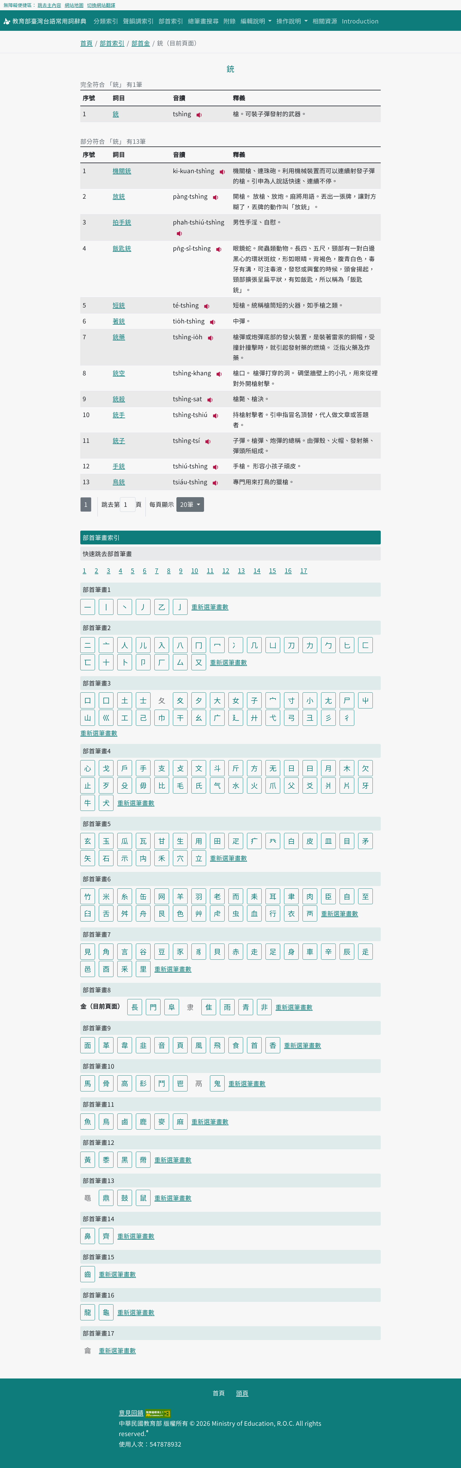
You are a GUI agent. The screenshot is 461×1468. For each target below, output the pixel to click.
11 (210, 570)
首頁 (86, 42)
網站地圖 (74, 5)
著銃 (119, 320)
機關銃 (122, 170)
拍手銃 (122, 221)
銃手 (119, 414)
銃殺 (119, 398)
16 (288, 570)
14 (256, 570)
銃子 (119, 440)
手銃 (119, 465)
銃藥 (119, 336)
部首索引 (170, 20)
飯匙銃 (122, 248)
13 (241, 570)
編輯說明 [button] (253, 20)
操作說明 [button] (289, 20)
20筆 (187, 504)
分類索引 (105, 20)
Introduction (360, 20)
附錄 (229, 20)
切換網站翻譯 (101, 5)
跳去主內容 (49, 5)
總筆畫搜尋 (203, 20)
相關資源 (325, 20)
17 (303, 570)
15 (272, 570)
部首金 (140, 42)
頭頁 (242, 1392)
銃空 (119, 372)
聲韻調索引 (138, 20)
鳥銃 (119, 481)
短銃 (119, 305)
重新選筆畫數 (209, 606)
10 (194, 570)
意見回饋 (131, 1412)
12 (225, 570)
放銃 (119, 196)
